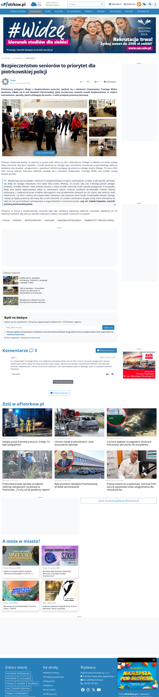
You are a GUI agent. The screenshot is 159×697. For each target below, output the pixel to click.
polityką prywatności (16, 334)
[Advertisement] (59, 248)
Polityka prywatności (54, 677)
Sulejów (21, 683)
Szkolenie (49, 220)
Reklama (49, 685)
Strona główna (17, 11)
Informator (143, 11)
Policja (6, 220)
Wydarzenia (35, 11)
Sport (48, 11)
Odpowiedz (16, 374)
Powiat (88, 11)
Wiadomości (30, 58)
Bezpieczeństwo (33, 220)
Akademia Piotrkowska (69, 220)
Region (100, 11)
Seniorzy (17, 220)
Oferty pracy (51, 694)
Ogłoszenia (115, 11)
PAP (8, 688)
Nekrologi (129, 4)
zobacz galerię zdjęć (45, 152)
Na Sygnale (25, 678)
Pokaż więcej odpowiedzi (63, 382)
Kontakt (129, 11)
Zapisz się (108, 327)
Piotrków (11, 678)
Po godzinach (74, 11)
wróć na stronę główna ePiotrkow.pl (119, 500)
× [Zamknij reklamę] (154, 659)
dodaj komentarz (106, 350)
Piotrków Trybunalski (18, 673)
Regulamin (50, 681)
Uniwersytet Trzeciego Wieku (99, 220)
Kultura (59, 11)
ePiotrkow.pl (6, 58)
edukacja (33, 683)
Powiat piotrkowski (17, 693)
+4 (103, 147)
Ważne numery (52, 672)
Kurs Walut (115, 4)
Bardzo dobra (52, 5)
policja (10, 683)
